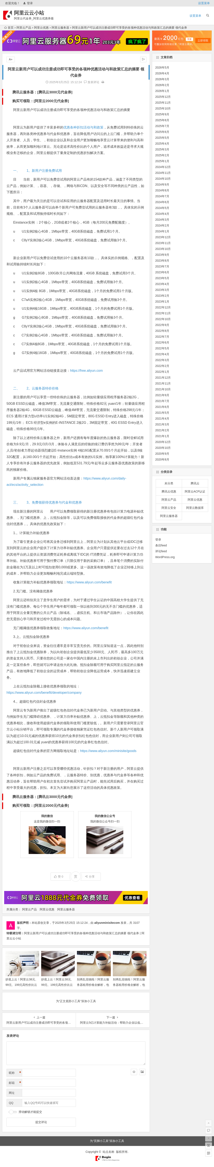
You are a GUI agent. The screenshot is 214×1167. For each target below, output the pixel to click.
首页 (9, 27)
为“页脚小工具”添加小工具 (107, 1141)
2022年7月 (162, 336)
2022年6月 (162, 342)
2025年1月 (162, 161)
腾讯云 (195, 483)
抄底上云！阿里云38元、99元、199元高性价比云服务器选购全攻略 (57, 984)
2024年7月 (162, 196)
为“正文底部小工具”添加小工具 (76, 1001)
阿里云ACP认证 (195, 491)
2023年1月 (162, 301)
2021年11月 (163, 383)
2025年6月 (162, 132)
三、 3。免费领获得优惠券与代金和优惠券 (47, 502)
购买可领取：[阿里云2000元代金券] (40, 101)
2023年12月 (163, 237)
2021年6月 (162, 407)
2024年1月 (162, 231)
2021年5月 (162, 412)
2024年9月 (162, 184)
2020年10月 (163, 447)
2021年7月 (162, 401)
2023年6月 (162, 272)
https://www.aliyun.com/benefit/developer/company (44, 692)
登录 (28, 3)
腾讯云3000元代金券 (54, 92)
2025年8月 (162, 120)
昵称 (15, 1073)
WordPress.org (165, 557)
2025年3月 (162, 149)
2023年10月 (163, 249)
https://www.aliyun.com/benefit (89, 582)
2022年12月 (163, 307)
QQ (11, 1103)
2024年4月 (162, 213)
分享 (90, 876)
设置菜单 (204, 3)
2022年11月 (163, 313)
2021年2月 (162, 430)
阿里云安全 (169, 507)
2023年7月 (162, 266)
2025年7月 (162, 126)
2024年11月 (163, 172)
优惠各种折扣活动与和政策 (83, 127)
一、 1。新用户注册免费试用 (37, 170)
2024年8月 (162, 190)
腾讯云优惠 (169, 491)
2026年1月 (162, 91)
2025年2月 (162, 155)
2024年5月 (162, 208)
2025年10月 (163, 108)
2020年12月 (163, 442)
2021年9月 (162, 395)
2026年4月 (162, 73)
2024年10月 (163, 178)
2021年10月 (163, 389)
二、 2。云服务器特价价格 (36, 388)
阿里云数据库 (195, 507)
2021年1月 (162, 436)
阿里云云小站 (30, 13)
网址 (12, 1092)
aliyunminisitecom (107, 922)
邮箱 (15, 1083)
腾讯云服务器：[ (25, 92)
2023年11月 (163, 243)
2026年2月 (162, 85)
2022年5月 (162, 348)
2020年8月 (162, 459)
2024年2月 (162, 225)
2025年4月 (162, 143)
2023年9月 (162, 254)
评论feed (161, 551)
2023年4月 (162, 284)
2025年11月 (163, 102)
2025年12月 (163, 96)
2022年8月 (162, 330)
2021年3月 (162, 424)
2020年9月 (162, 453)
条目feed (161, 545)
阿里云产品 (24, 27)
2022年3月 (162, 360)
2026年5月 (162, 67)
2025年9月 (162, 114)
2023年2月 (162, 295)
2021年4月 (162, 418)
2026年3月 (162, 79)
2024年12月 (163, 167)
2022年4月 (162, 354)
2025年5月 (162, 137)
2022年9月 (162, 325)
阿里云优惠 (41, 27)
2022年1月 (162, 371)
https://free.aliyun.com (86, 370)
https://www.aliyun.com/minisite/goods (108, 751)
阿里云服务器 (60, 27)
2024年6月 (162, 202)
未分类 (168, 483)
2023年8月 (162, 260)
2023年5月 (162, 278)
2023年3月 (162, 289)
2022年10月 (163, 319)
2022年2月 (162, 366)
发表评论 (91, 82)
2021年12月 (163, 377)
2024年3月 (162, 219)
